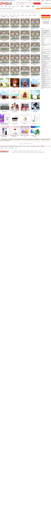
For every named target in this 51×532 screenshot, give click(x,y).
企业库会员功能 (39, 152)
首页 (1, 6)
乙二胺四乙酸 (43, 38)
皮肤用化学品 (8, 8)
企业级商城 (27, 6)
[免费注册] (13, 0)
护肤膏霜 (11, 8)
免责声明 (30, 152)
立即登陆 (46, 15)
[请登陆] (11, 0)
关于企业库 (35, 152)
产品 (17, 6)
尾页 (32, 143)
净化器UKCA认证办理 (45, 69)
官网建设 (46, 6)
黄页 (9, 6)
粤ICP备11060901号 (21, 152)
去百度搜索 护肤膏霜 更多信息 (46, 8)
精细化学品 (4, 8)
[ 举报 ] (50, 0)
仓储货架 (49, 6)
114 (37, 6)
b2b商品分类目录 (7, 140)
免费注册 (46, 17)
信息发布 (33, 6)
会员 (13, 6)
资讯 (5, 6)
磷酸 (42, 40)
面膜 (8, 16)
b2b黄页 (22, 6)
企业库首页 (1, 8)
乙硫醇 (43, 39)
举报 (32, 152)
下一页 (30, 143)
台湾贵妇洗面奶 (12, 16)
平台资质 (43, 152)
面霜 (16, 16)
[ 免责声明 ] (46, 0)
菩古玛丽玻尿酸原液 (3, 16)
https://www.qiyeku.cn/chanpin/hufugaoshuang (28, 139)
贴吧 (28, 152)
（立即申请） (42, 146)
